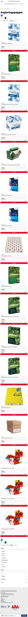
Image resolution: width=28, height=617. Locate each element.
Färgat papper (3, 557)
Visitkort (2, 564)
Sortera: (7, 20)
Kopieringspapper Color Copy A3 (6, 195)
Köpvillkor (2, 600)
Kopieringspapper (4, 560)
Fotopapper (3, 555)
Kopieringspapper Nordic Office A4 (7, 43)
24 (4, 20)
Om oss (2, 598)
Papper (13, 8)
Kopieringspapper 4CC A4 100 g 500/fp (7, 498)
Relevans (12, 20)
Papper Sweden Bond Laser (5, 407)
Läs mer (14, 615)
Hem (1, 8)
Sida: (1, 17)
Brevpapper (3, 551)
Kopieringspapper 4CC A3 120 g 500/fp (7, 468)
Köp (14, 111)
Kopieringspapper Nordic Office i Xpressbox (8, 134)
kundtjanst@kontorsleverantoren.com (7, 593)
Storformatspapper (4, 562)
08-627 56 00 (3, 592)
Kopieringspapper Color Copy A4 (6, 225)
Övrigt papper (3, 566)
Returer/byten (3, 601)
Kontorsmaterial (7, 8)
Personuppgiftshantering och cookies (7, 602)
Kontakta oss (3, 599)
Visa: (1, 20)
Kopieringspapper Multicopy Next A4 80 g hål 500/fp (9, 377)
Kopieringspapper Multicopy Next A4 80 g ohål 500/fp (10, 316)
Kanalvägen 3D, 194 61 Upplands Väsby (7, 594)
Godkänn (24, 615)
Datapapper (3, 553)
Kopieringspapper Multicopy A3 (6, 286)
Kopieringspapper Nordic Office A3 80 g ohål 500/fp (9, 104)
